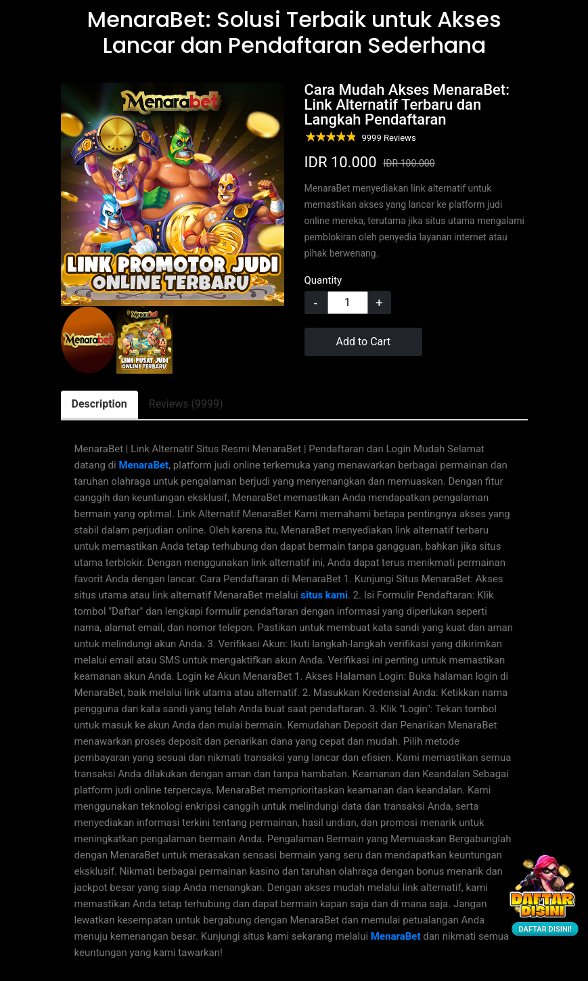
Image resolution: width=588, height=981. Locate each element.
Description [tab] (99, 403)
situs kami (324, 595)
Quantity (323, 280)
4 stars (340, 137)
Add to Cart (363, 341)
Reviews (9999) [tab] (186, 403)
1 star (309, 137)
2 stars (320, 137)
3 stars (330, 137)
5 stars (350, 137)
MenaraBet (143, 465)
